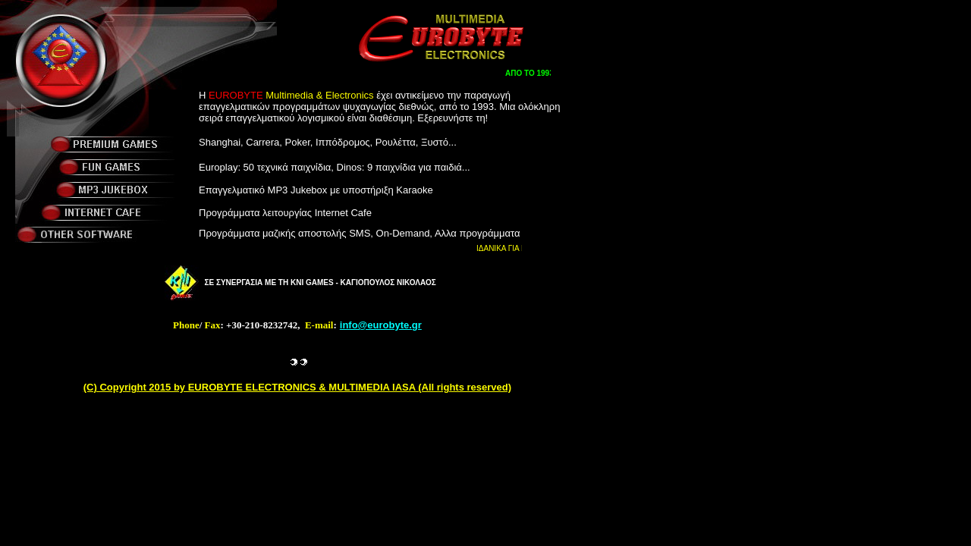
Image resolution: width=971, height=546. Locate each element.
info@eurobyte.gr (381, 325)
